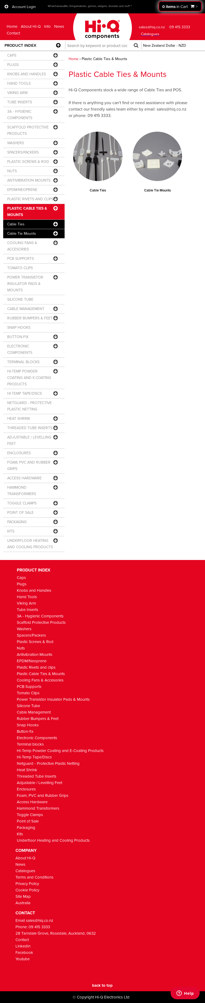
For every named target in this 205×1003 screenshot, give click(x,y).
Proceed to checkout (180, 6)
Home (12, 27)
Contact (13, 33)
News (59, 27)
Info (47, 27)
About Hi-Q (31, 27)
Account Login (24, 7)
